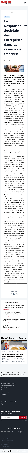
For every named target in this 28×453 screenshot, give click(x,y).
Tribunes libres (11, 373)
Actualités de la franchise (7, 385)
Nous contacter (4, 444)
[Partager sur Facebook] (11, 294)
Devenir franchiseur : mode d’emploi (10, 402)
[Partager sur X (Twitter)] (17, 294)
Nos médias (4, 394)
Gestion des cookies (5, 442)
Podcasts (3, 390)
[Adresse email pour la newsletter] (9, 417)
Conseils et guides (5, 388)
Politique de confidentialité (7, 440)
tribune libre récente (13, 241)
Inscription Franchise (5, 446)
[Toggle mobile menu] (25, 3)
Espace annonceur (5, 404)
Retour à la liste (8, 13)
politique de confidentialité (21, 421)
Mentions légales (5, 438)
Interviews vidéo (5, 392)
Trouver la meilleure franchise (8, 383)
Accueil (3, 373)
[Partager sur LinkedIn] (14, 294)
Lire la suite (6, 309)
